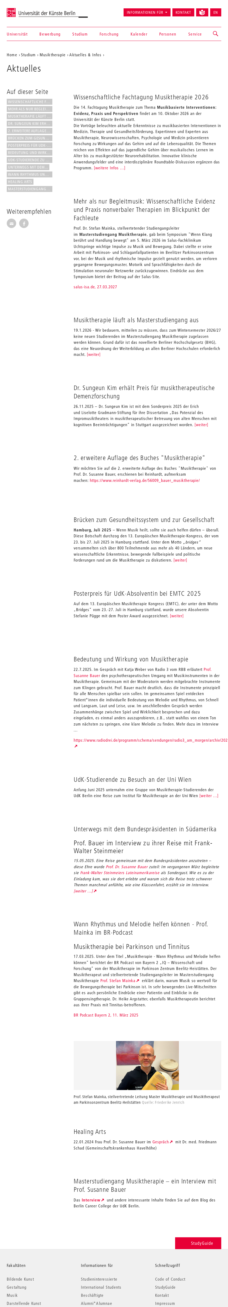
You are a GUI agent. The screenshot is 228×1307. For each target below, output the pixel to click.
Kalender (139, 34)
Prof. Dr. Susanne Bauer (127, 866)
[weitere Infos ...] (109, 167)
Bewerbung (49, 34)
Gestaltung (16, 1287)
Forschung (109, 34)
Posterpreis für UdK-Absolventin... (30, 145)
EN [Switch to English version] (215, 12)
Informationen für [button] (145, 12)
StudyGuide (198, 1243)
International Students (101, 1287)
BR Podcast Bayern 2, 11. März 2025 (106, 1015)
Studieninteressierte (99, 1279)
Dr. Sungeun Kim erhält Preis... (30, 123)
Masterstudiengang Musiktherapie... (30, 189)
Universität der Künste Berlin (28, 10)
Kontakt (183, 12)
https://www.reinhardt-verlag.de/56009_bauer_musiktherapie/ (145, 480)
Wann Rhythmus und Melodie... (30, 174)
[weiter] (94, 354)
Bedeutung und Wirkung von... (30, 152)
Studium (80, 34)
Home (12, 54)
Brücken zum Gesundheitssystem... (30, 138)
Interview (91, 1200)
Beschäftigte (92, 1295)
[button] (215, 34)
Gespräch (160, 1141)
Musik (12, 1295)
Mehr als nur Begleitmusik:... (30, 109)
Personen (167, 34)
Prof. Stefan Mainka (117, 980)
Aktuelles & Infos (85, 54)
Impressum (165, 1303)
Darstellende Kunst (24, 1303)
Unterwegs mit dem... (28, 167)
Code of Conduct (170, 1279)
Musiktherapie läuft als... (30, 116)
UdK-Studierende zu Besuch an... (30, 159)
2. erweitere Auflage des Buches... (30, 130)
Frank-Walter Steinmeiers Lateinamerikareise (119, 872)
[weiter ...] (209, 795)
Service (195, 34)
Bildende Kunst (20, 1279)
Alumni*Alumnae (96, 1303)
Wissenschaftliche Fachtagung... (30, 101)
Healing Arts (20, 181)
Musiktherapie (53, 54)
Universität (17, 34)
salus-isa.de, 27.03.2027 (95, 286)
